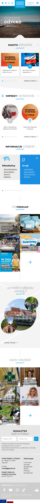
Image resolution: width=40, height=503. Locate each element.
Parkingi (27, 177)
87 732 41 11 (8, 476)
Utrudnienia (28, 169)
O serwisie (27, 462)
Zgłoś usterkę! (29, 172)
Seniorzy (7, 174)
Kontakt (27, 465)
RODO (26, 469)
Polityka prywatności (28, 472)
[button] (2, 21)
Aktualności (28, 467)
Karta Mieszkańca (10, 169)
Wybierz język (30, 3)
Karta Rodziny (9, 172)
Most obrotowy (29, 174)
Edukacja (7, 177)
